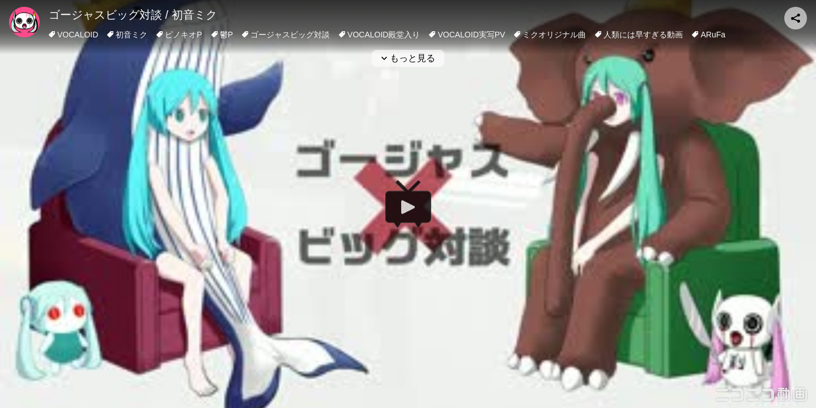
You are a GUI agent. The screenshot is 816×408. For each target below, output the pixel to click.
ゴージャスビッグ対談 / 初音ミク (133, 14)
